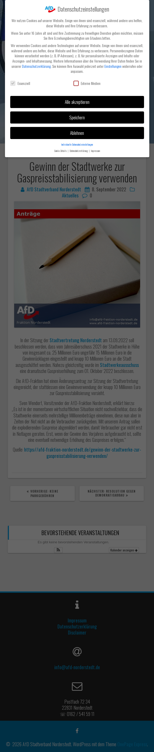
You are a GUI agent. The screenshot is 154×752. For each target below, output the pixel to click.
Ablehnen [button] (77, 131)
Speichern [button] (77, 116)
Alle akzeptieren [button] (77, 101)
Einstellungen (112, 65)
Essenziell (20, 82)
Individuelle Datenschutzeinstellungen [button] (77, 143)
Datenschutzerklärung (36, 65)
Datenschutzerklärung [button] (79, 150)
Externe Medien (86, 82)
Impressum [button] (95, 150)
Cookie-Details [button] (60, 150)
